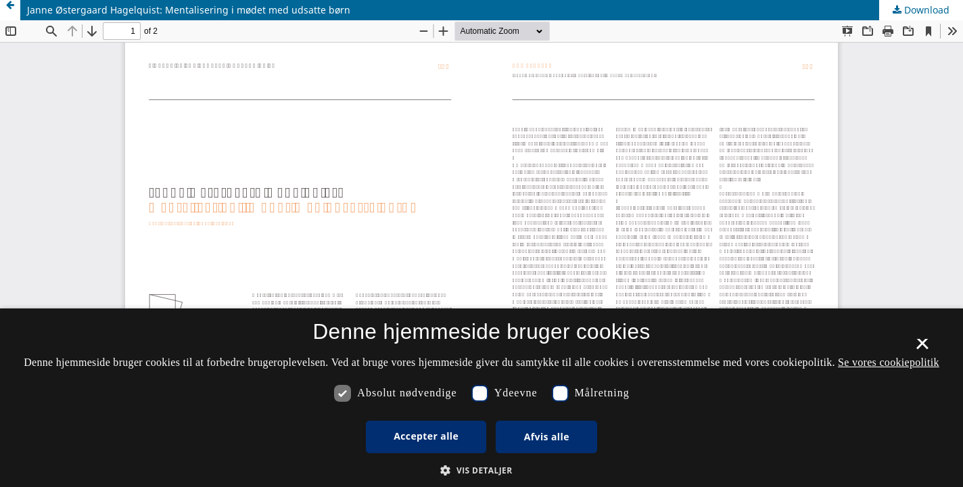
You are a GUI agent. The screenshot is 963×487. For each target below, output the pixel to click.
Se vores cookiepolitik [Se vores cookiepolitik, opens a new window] (888, 362)
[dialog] (481, 397)
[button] (481, 470)
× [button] (922, 348)
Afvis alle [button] (546, 436)
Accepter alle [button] (426, 436)
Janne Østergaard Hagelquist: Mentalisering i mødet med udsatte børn (188, 9)
